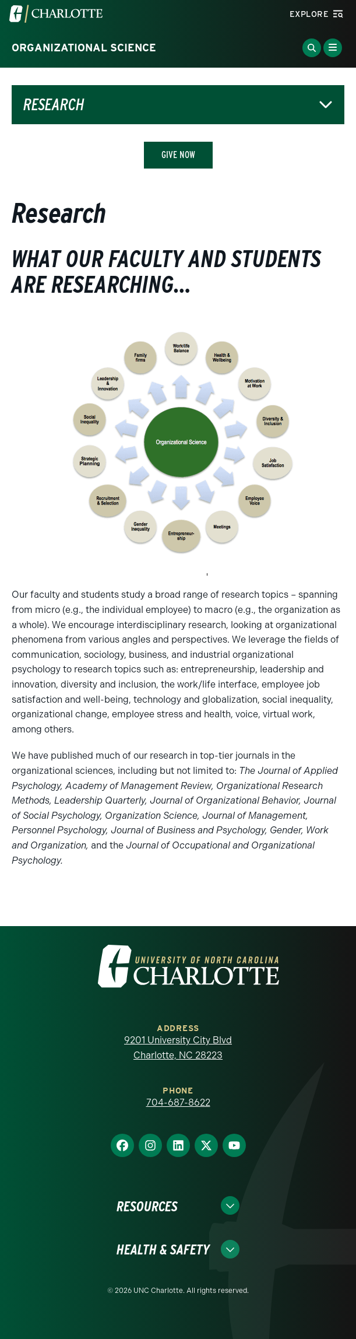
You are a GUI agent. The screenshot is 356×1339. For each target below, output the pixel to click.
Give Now (178, 154)
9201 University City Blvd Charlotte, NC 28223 (178, 1048)
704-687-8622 (178, 1102)
